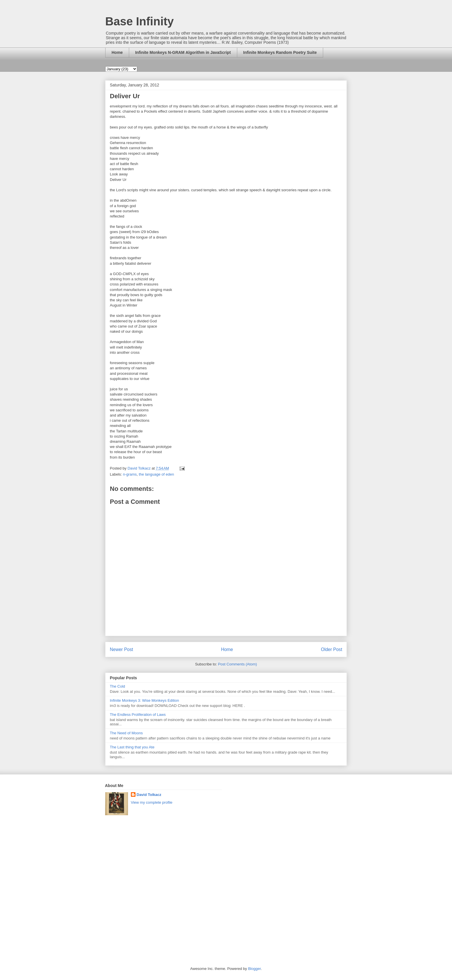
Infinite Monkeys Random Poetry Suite (280, 52)
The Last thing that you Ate (132, 747)
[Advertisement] (253, 869)
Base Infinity (139, 21)
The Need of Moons (126, 733)
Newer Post (121, 649)
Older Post (331, 649)
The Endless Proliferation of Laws (138, 714)
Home (117, 52)
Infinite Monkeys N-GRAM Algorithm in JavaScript (183, 52)
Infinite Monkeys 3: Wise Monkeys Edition (144, 700)
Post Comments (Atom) (237, 664)
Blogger (254, 968)
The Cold (117, 686)
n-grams (130, 474)
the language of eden (156, 474)
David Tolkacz (149, 794)
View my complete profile (151, 802)
